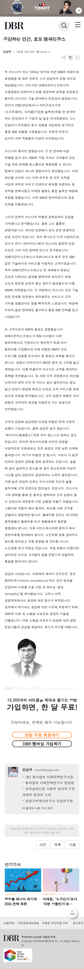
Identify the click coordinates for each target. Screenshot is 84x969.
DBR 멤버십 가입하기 (42, 743)
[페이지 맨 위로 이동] (73, 914)
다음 (72, 844)
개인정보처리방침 (28, 923)
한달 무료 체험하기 (42, 735)
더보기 (63, 57)
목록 (57, 844)
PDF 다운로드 (70, 57)
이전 (43, 844)
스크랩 (77, 57)
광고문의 (78, 923)
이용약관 (9, 923)
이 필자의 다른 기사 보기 (37, 808)
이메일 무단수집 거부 (55, 923)
